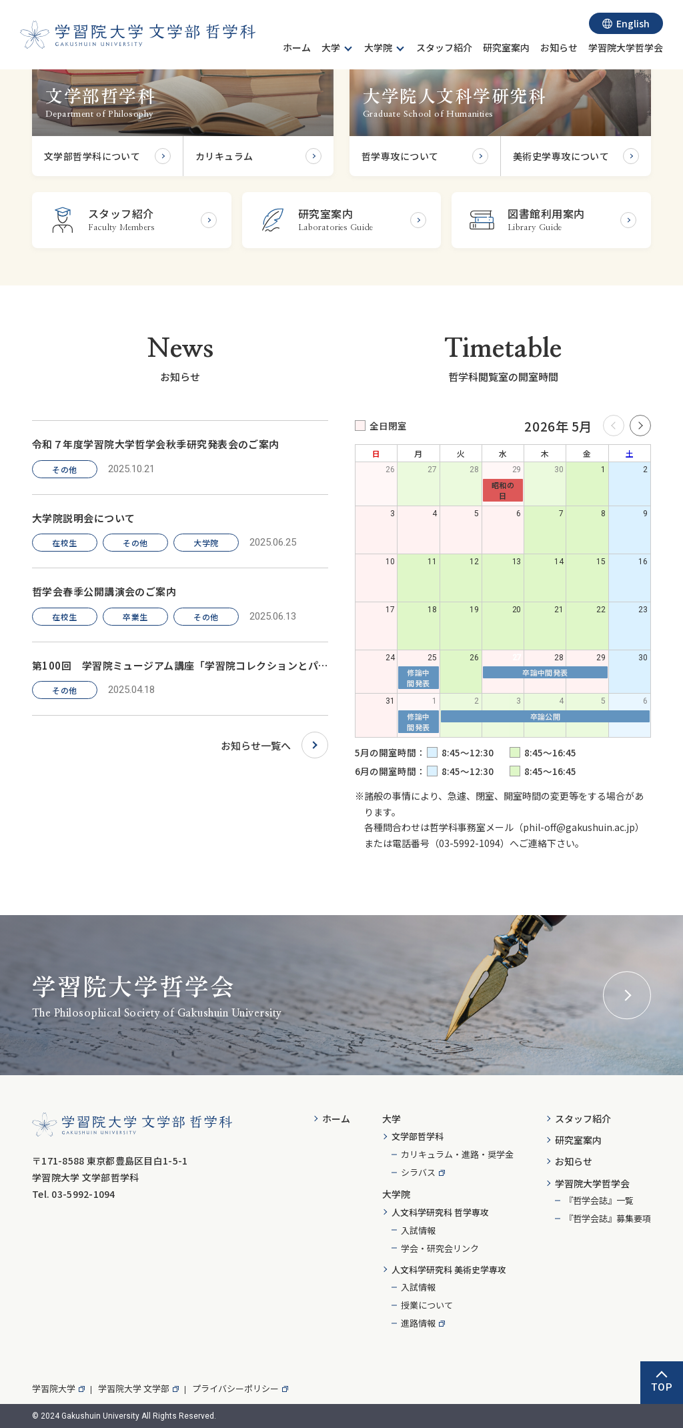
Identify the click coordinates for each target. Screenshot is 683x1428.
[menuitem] (297, 49)
